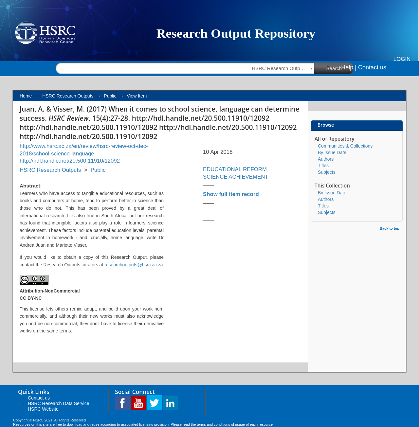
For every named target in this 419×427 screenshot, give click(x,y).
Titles (323, 165)
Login (402, 59)
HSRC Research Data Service (58, 403)
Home (26, 95)
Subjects (327, 172)
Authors (326, 159)
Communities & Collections (345, 146)
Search (340, 68)
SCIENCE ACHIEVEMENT (235, 177)
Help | (348, 67)
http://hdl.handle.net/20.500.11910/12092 (70, 161)
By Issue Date (332, 152)
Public (110, 95)
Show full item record (231, 194)
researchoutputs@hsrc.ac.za (133, 264)
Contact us (372, 67)
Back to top (389, 228)
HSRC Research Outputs (67, 95)
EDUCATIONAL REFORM (235, 169)
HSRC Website (43, 409)
